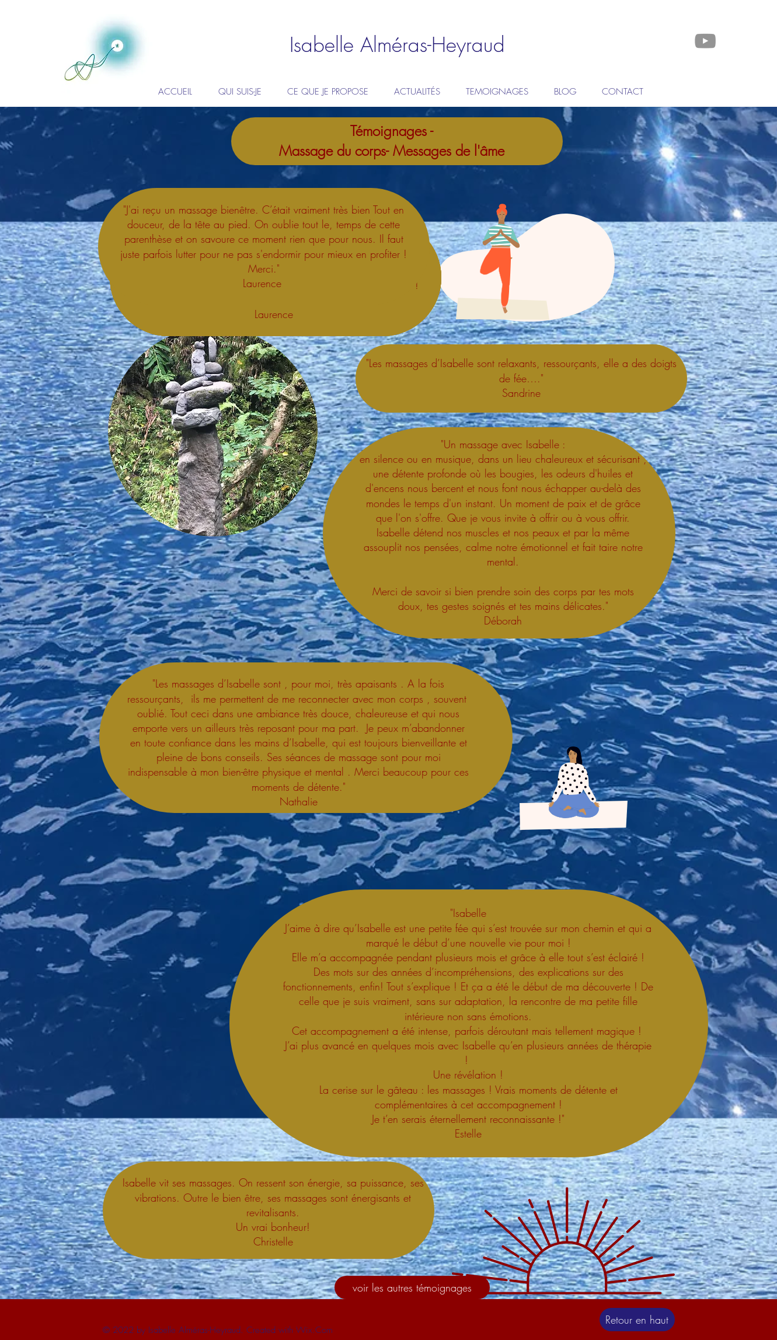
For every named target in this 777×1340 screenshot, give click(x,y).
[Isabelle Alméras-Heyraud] (397, 44)
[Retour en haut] (637, 1319)
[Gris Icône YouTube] (705, 41)
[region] (213, 432)
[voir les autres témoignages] (412, 1287)
